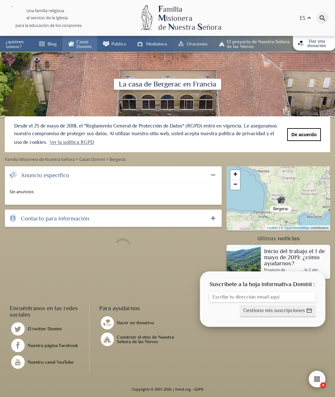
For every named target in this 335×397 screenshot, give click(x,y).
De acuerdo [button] (303, 134)
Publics (118, 43)
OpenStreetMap (296, 228)
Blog (51, 43)
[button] (278, 311)
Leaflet (272, 228)
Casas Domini (83, 44)
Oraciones (197, 43)
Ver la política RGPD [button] (71, 142)
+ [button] (235, 175)
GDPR (198, 389)
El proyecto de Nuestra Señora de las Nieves (258, 44)
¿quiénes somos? (15, 44)
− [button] (235, 185)
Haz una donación (312, 43)
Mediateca (156, 43)
